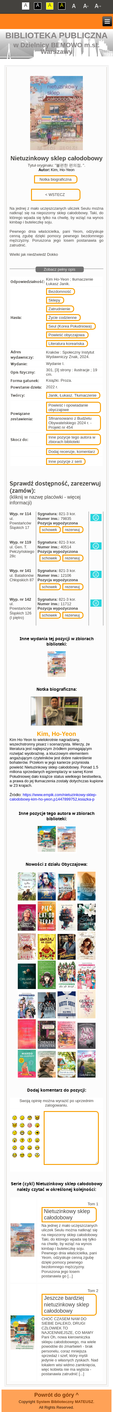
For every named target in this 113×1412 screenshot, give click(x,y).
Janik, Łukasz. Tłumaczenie (72, 395)
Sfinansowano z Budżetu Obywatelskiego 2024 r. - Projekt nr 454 (70, 423)
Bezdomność (60, 291)
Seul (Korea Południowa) (70, 326)
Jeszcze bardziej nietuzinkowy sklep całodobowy (66, 1304)
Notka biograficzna (55, 179)
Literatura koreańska (66, 343)
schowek (49, 529)
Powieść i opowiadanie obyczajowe (68, 407)
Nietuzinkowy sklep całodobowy (67, 1214)
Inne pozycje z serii (65, 461)
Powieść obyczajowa (67, 335)
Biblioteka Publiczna (56, 35)
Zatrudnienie (59, 309)
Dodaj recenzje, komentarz (72, 451)
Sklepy (54, 300)
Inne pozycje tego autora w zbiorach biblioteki (72, 439)
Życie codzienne (63, 317)
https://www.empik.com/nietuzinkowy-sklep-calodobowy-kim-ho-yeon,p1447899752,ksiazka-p (53, 796)
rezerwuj (72, 529)
